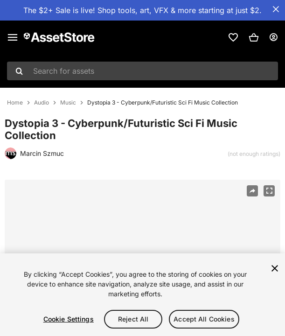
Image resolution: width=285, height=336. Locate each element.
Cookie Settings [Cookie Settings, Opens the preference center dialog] (68, 319)
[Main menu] (12, 37)
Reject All (133, 319)
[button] (253, 37)
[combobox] (142, 71)
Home (15, 102)
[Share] (252, 190)
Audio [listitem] (41, 102)
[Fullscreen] (269, 190)
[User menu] (273, 37)
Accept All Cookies (204, 319)
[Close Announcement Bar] (275, 9)
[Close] (274, 268)
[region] (142, 294)
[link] (233, 37)
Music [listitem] (68, 102)
